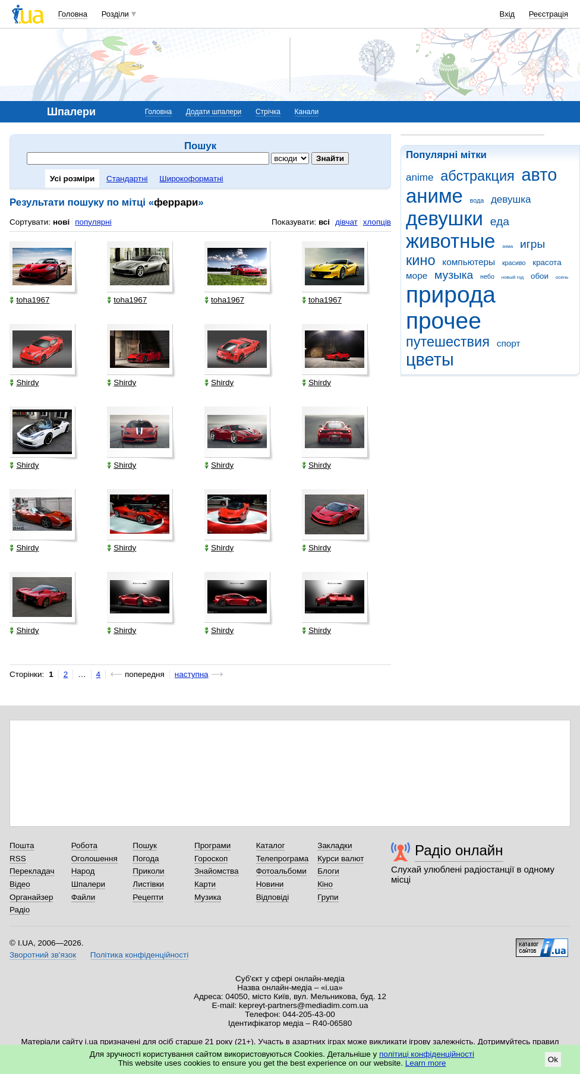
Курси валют (340, 858)
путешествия (448, 341)
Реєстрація (548, 14)
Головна (72, 14)
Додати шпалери (213, 112)
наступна (192, 674)
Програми (212, 845)
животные (450, 241)
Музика (207, 897)
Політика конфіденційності (139, 954)
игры (532, 244)
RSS (18, 858)
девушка (511, 199)
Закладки (334, 845)
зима (507, 246)
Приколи (148, 871)
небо (487, 276)
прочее (443, 320)
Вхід (507, 14)
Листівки (148, 884)
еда (499, 221)
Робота (84, 845)
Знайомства (216, 871)
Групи (327, 897)
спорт (509, 343)
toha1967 (29, 299)
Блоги (328, 871)
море (416, 275)
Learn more (425, 1063)
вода (477, 200)
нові (61, 222)
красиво (514, 262)
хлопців (377, 222)
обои (540, 276)
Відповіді (272, 897)
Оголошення (94, 858)
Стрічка (268, 112)
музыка (453, 275)
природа (451, 294)
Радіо (20, 909)
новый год (513, 277)
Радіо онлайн (459, 850)
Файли (83, 897)
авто (539, 174)
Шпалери (88, 884)
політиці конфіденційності (426, 1054)
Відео (20, 884)
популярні (93, 222)
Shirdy (24, 382)
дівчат (346, 222)
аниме (434, 196)
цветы (430, 359)
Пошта (22, 845)
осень (562, 277)
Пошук (145, 845)
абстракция (477, 176)
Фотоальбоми (281, 871)
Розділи (115, 14)
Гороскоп (211, 858)
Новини (270, 884)
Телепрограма (282, 858)
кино (421, 260)
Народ (83, 871)
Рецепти (148, 897)
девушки (444, 218)
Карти (205, 884)
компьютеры (468, 262)
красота (546, 262)
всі (324, 222)
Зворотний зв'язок (43, 954)
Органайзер (31, 897)
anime (419, 177)
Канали (307, 112)
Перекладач (32, 871)
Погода (146, 858)
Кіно (325, 884)
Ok (553, 1059)
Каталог (270, 845)
